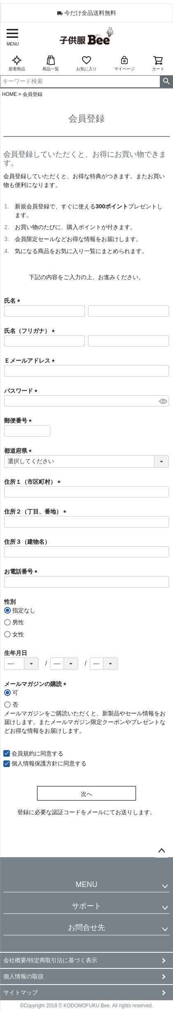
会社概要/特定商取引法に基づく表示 (50, 960)
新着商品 (17, 63)
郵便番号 (19, 420)
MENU (87, 884)
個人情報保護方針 (35, 763)
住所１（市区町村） (33, 481)
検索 (166, 81)
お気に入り (86, 63)
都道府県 (19, 450)
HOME (9, 94)
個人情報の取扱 (23, 976)
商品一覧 (50, 63)
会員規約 (23, 753)
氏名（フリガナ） (31, 330)
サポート (86, 906)
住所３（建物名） (27, 541)
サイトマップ (20, 992)
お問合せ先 (86, 927)
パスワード (22, 390)
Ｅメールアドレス (31, 360)
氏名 (13, 300)
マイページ (124, 63)
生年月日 (15, 653)
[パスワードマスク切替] (162, 401)
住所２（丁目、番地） (36, 511)
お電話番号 (22, 571)
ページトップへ (161, 851)
